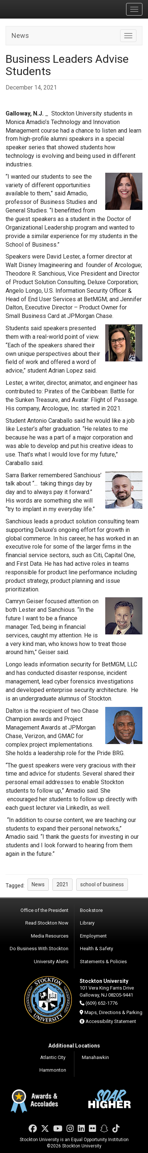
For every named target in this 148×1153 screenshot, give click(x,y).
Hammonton (52, 1070)
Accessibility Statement (111, 1021)
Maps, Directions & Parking (113, 1012)
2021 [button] (62, 884)
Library (87, 923)
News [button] (38, 884)
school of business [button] (102, 884)
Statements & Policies (103, 961)
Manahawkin (95, 1057)
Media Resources (49, 936)
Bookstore (91, 910)
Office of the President (44, 910)
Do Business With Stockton (39, 948)
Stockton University (41, 9)
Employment (93, 936)
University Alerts (51, 961)
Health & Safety (96, 948)
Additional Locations (74, 1046)
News (20, 35)
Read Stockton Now (46, 923)
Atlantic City (52, 1057)
